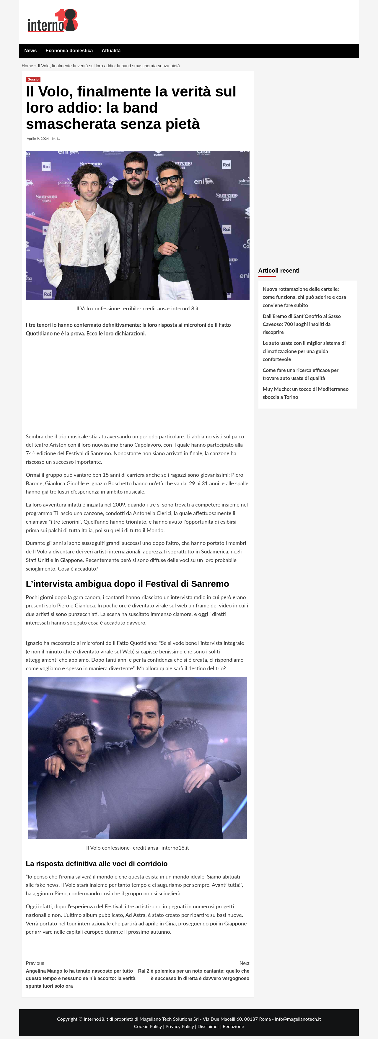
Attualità (111, 50)
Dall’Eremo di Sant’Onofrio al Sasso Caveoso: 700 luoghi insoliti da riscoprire (302, 327)
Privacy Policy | (181, 1029)
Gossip (33, 82)
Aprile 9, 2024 (38, 141)
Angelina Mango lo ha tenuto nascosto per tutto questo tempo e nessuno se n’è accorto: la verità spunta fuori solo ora (82, 977)
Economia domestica (69, 50)
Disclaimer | (210, 1029)
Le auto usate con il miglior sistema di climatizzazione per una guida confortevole (304, 354)
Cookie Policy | (150, 1029)
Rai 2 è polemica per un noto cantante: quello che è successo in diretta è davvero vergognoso (194, 973)
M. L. (56, 141)
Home (28, 67)
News (31, 50)
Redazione (233, 1029)
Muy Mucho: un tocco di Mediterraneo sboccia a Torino (306, 396)
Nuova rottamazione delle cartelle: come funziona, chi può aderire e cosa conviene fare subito (304, 300)
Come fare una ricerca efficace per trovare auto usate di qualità (301, 377)
